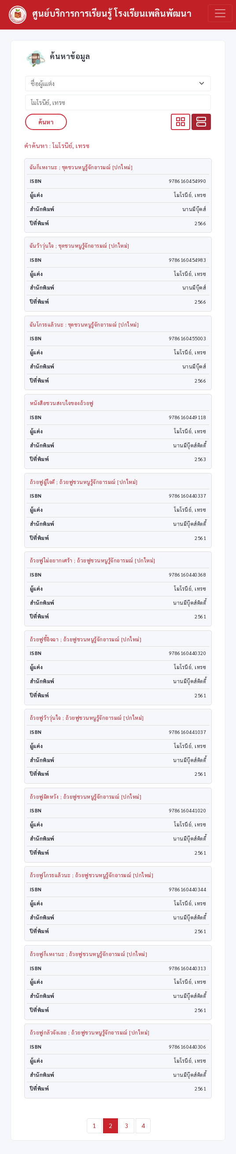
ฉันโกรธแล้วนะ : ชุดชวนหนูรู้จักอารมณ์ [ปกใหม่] (84, 324)
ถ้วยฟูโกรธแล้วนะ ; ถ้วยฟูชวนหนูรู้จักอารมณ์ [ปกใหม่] (92, 875)
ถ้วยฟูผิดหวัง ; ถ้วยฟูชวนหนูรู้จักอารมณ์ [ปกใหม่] (86, 796)
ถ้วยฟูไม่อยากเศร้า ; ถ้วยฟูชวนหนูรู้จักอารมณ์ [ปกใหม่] (92, 560)
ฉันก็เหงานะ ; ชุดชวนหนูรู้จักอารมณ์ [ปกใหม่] (81, 167)
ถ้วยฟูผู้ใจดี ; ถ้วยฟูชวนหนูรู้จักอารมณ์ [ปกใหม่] (84, 482)
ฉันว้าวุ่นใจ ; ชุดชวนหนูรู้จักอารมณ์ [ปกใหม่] (79, 245)
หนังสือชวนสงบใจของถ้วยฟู (62, 403)
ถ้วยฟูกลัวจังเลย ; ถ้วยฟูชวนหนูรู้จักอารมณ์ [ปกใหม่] (90, 1032)
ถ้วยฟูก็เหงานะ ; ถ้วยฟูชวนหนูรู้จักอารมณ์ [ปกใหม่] (89, 954)
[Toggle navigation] (220, 13)
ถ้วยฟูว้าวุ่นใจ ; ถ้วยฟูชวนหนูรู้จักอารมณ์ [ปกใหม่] (87, 718)
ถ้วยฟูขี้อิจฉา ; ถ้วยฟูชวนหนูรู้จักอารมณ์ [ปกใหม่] (86, 639)
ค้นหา (46, 122)
